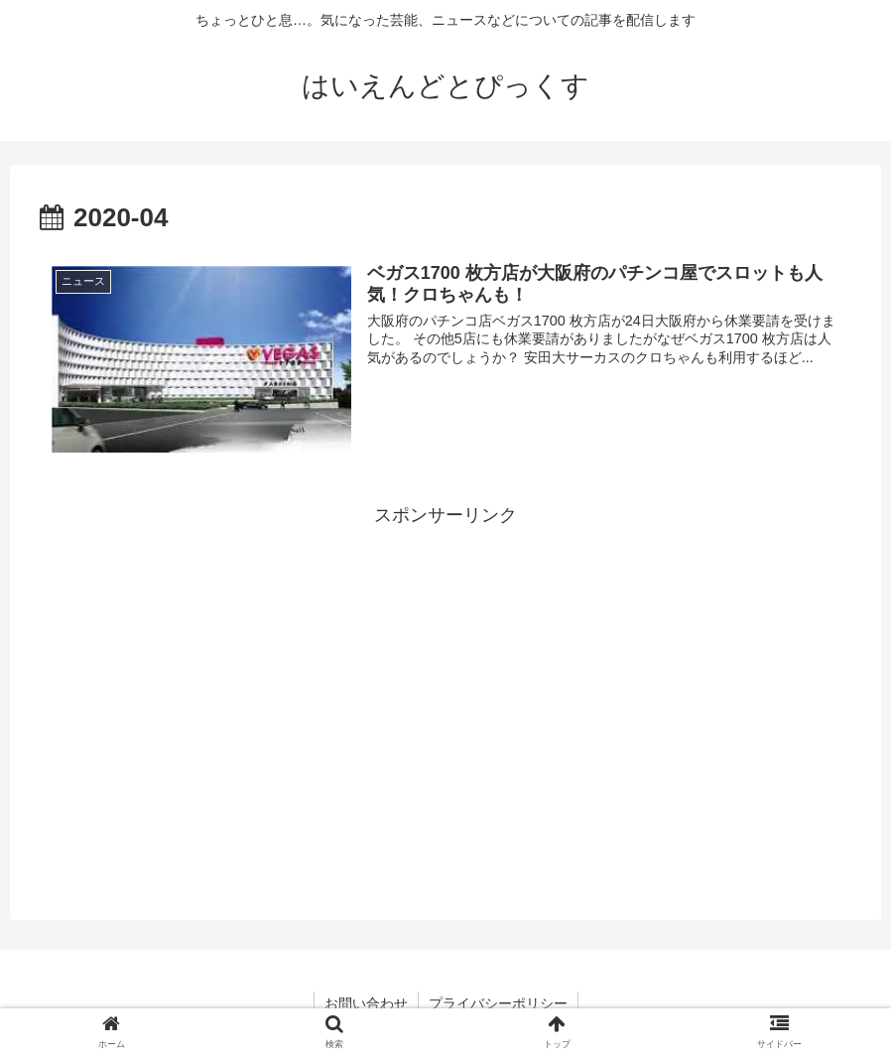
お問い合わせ (366, 1003)
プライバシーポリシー (498, 1003)
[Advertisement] (445, 671)
